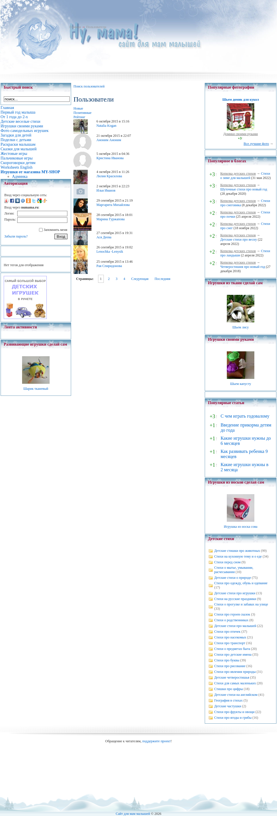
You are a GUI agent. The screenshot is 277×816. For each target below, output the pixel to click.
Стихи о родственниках (231, 620)
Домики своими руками (240, 134)
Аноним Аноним (108, 140)
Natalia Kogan (106, 126)
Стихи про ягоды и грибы (232, 718)
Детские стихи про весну (238, 239)
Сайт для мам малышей (133, 814)
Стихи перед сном (227, 562)
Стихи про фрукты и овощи (234, 712)
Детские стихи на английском (236, 695)
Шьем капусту (240, 384)
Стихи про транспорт (229, 643)
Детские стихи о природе (232, 578)
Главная (75, 27)
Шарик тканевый (35, 389)
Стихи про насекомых (230, 637)
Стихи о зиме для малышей (245, 176)
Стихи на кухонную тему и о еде (238, 556)
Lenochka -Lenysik (109, 252)
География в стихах (228, 700)
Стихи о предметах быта (232, 649)
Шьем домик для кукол (240, 100)
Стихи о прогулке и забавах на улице (241, 604)
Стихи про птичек (227, 632)
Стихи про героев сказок (232, 614)
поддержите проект (156, 741)
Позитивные (82, 113)
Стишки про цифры (228, 689)
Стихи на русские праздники (235, 599)
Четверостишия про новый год (242, 267)
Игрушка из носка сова (241, 527)
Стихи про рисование (229, 666)
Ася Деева (103, 237)
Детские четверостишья (231, 677)
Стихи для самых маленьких (235, 683)
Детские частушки (227, 706)
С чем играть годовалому (245, 416)
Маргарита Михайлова (113, 205)
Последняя (162, 279)
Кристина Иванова (110, 158)
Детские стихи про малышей (235, 626)
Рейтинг (79, 117)
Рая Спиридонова (109, 266)
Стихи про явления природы (235, 672)
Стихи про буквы (226, 660)
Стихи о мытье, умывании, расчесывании (233, 570)
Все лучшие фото (256, 144)
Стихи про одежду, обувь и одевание (241, 583)
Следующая (140, 279)
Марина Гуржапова (110, 219)
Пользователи (96, 27)
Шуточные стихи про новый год (243, 189)
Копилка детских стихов (238, 174)
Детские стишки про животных (237, 551)
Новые (78, 108)
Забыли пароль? (16, 236)
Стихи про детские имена (232, 655)
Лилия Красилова (109, 176)
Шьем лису (240, 327)
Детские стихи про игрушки (234, 593)
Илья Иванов (105, 190)
